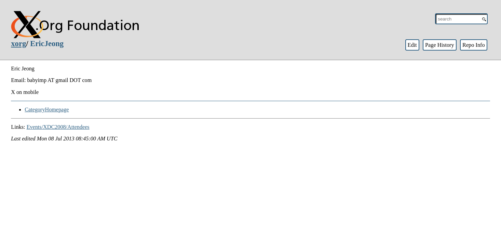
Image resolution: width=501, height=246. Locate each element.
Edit (412, 45)
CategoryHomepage (47, 109)
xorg (18, 43)
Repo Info (473, 45)
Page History (439, 45)
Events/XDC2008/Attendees (58, 127)
